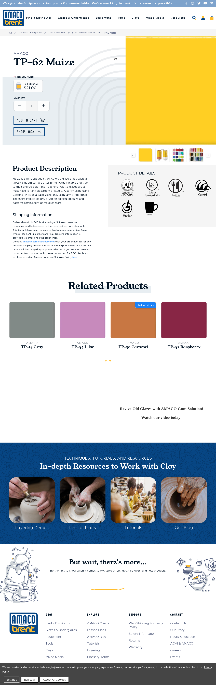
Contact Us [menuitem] (179, 623)
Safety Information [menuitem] (143, 633)
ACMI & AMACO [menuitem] (182, 643)
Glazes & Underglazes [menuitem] (73, 18)
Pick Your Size (24, 76)
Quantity (19, 98)
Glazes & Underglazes (31, 32)
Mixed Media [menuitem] (155, 18)
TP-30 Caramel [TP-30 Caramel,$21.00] (133, 348)
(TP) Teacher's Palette (86, 32)
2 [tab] (110, 362)
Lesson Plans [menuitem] (98, 630)
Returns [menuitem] (135, 640)
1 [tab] (106, 362)
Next (208, 156)
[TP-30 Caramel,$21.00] (133, 321)
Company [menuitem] (177, 614)
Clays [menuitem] (135, 18)
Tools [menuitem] (121, 18)
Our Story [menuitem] (178, 630)
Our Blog (184, 529)
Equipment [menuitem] (103, 18)
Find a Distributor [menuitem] (38, 18)
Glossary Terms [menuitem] (100, 657)
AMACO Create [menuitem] (100, 623)
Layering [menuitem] (95, 650)
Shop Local (27, 132)
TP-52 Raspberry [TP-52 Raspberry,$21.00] (184, 348)
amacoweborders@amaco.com (40, 242)
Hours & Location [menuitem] (183, 636)
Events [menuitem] (176, 657)
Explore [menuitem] (95, 614)
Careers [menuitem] (176, 650)
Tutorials (133, 529)
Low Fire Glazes (59, 32)
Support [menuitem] (136, 614)
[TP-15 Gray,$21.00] (32, 321)
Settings (12, 679)
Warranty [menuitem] (137, 647)
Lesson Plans (82, 529)
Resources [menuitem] (177, 18)
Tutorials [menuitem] (95, 643)
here (87, 258)
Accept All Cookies (54, 679)
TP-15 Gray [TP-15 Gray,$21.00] (32, 348)
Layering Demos (32, 529)
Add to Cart (28, 121)
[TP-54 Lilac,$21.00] (82, 321)
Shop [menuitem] (51, 614)
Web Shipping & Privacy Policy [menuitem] (147, 625)
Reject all (29, 679)
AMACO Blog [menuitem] (98, 636)
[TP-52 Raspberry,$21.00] (184, 321)
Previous (133, 156)
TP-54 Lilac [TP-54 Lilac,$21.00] (82, 348)
